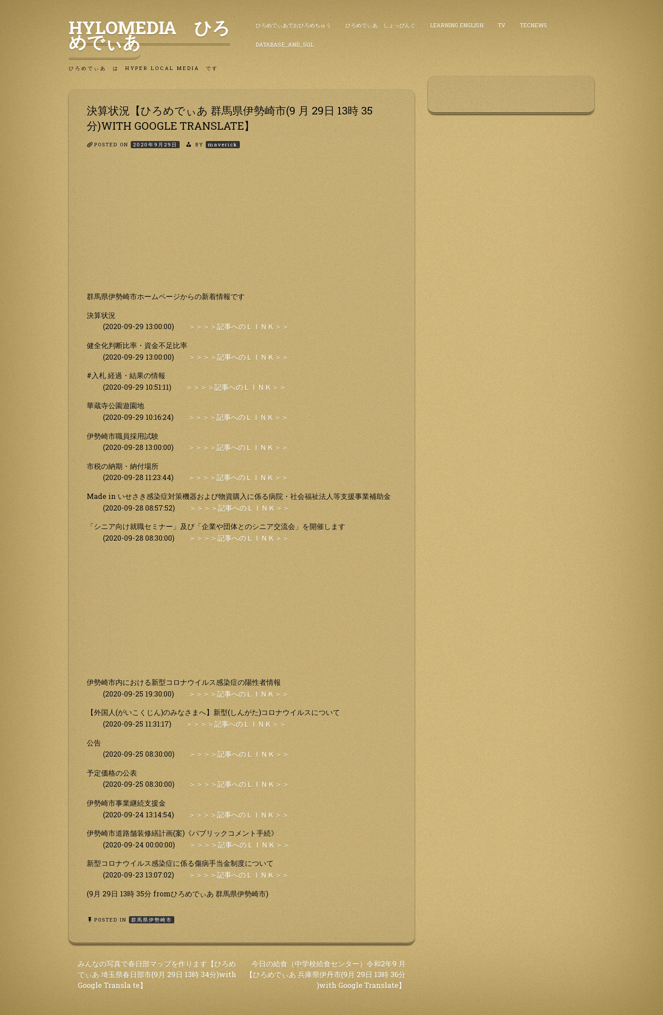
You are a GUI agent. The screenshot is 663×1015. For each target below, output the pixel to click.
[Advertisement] (242, 228)
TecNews (533, 25)
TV (501, 25)
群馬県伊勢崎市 (151, 919)
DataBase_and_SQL (285, 44)
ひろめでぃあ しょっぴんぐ (380, 25)
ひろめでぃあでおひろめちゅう (293, 25)
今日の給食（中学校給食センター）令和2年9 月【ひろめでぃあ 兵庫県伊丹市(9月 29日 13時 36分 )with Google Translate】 (326, 974)
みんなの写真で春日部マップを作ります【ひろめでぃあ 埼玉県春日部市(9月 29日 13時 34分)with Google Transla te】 (157, 974)
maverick (223, 144)
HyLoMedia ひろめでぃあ (149, 34)
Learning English (456, 25)
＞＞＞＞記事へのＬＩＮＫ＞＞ (238, 326)
